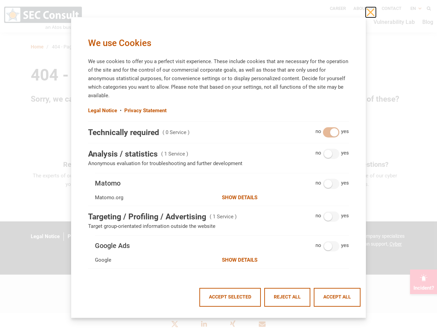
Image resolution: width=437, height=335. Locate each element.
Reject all (287, 297)
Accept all (337, 297)
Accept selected (230, 297)
